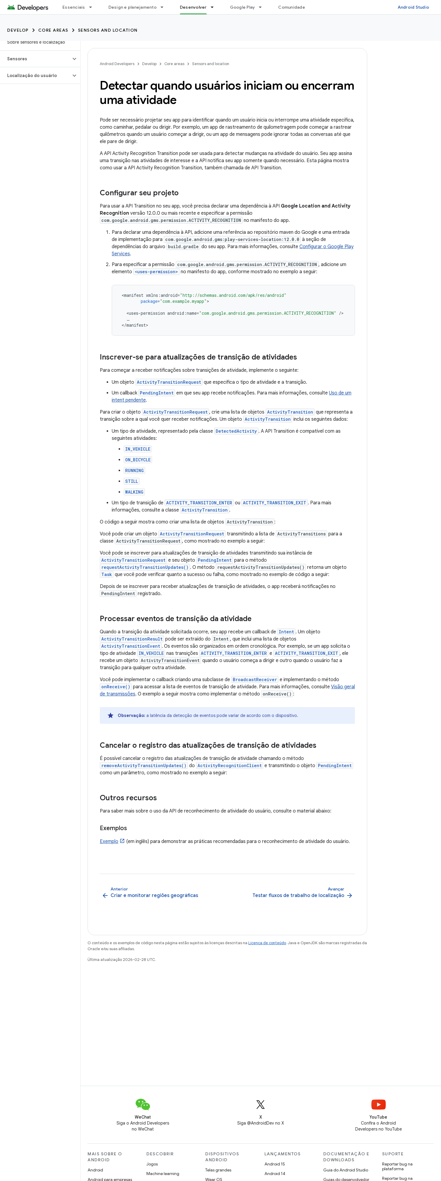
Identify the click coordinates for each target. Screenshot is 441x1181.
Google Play (242, 7)
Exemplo (109, 841)
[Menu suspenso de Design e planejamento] (165, 7)
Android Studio (413, 7)
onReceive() (115, 686)
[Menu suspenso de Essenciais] (93, 7)
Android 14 (274, 1173)
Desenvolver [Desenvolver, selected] (193, 7)
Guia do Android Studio (345, 1170)
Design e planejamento (132, 7)
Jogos (152, 1164)
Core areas (53, 30)
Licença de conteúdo (267, 942)
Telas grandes (218, 1170)
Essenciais (73, 7)
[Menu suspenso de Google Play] (263, 7)
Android (95, 1170)
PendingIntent (157, 393)
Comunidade (291, 7)
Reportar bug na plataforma (397, 1166)
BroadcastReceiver (255, 679)
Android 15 (274, 1164)
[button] (35, 59)
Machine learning (162, 1173)
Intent (286, 632)
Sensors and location (108, 30)
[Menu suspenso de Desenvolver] (215, 7)
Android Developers (117, 63)
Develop (18, 30)
